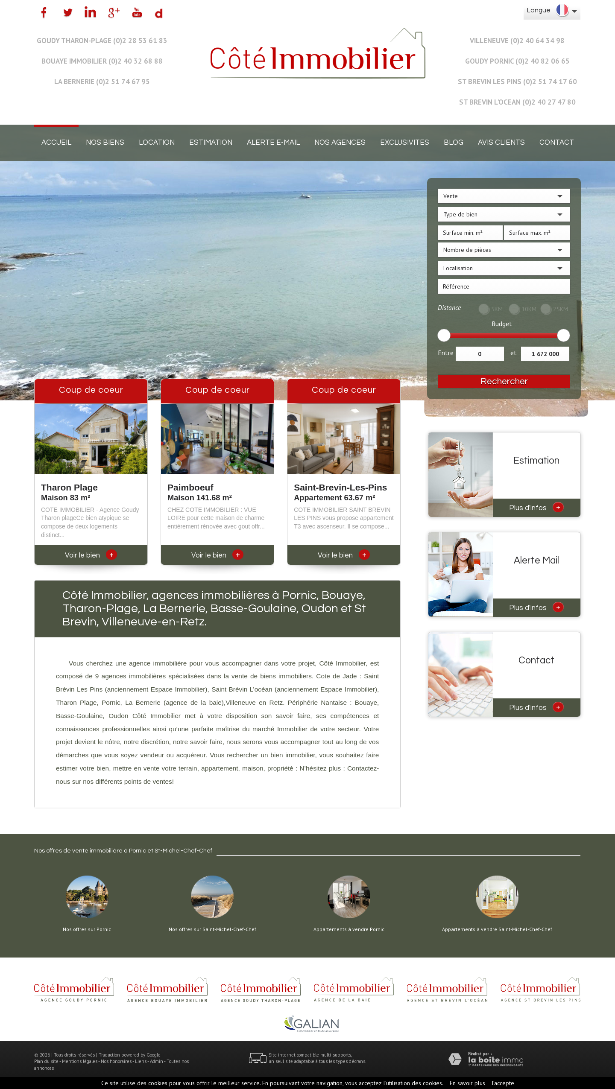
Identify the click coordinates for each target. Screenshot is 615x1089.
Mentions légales (79, 1061)
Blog (453, 142)
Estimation (210, 142)
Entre (446, 352)
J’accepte (503, 1083)
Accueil (56, 142)
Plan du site (46, 1061)
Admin (156, 1061)
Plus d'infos (536, 507)
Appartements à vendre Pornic (348, 929)
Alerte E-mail (273, 142)
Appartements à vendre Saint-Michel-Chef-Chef (497, 929)
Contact (556, 142)
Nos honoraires (116, 1061)
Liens (140, 1061)
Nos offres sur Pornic (87, 929)
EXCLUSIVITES (404, 142)
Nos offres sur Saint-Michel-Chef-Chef (212, 929)
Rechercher (504, 381)
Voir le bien (91, 555)
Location (157, 142)
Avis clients (501, 142)
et (513, 352)
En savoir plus (467, 1083)
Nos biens (105, 142)
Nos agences (340, 142)
